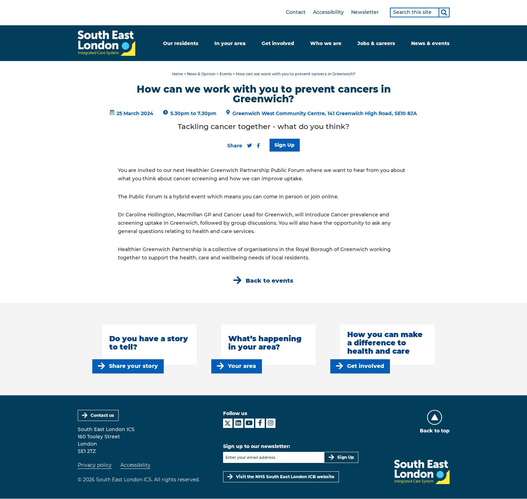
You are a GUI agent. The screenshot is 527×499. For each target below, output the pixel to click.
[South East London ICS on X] (227, 423)
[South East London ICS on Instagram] (270, 423)
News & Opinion (201, 74)
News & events (430, 43)
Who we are (325, 43)
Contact (296, 12)
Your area (242, 366)
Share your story (133, 366)
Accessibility (328, 12)
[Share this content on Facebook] (258, 145)
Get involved (278, 43)
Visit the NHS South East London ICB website (285, 477)
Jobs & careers (376, 43)
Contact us (102, 415)
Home (175, 74)
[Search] (444, 12)
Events (227, 74)
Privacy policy (95, 465)
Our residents (180, 43)
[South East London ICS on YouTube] (249, 423)
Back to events (270, 280)
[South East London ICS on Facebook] (260, 423)
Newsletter (365, 12)
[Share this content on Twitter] (249, 145)
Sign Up (285, 145)
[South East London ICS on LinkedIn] (238, 423)
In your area (230, 43)
